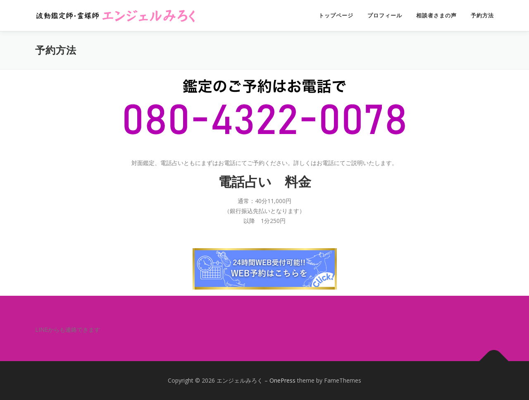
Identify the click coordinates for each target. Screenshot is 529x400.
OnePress (282, 380)
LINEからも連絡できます (67, 329)
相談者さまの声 (436, 15)
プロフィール (384, 15)
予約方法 (482, 15)
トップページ (336, 15)
